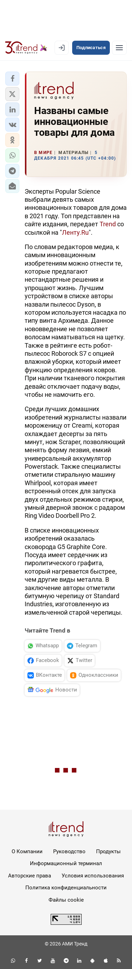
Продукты (108, 851)
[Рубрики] (119, 48)
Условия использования (93, 876)
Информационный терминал (66, 863)
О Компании (27, 851)
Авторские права (29, 876)
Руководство (69, 851)
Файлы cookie (66, 900)
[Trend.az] (26, 47)
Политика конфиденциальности (66, 887)
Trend (108, 224)
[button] (12, 78)
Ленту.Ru (75, 232)
